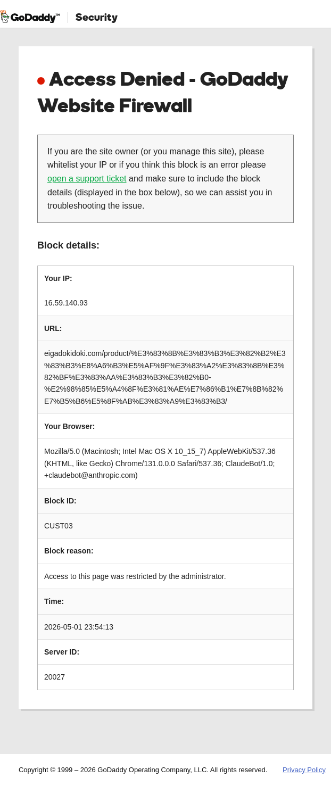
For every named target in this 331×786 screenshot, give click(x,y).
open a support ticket (87, 178)
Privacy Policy (304, 770)
